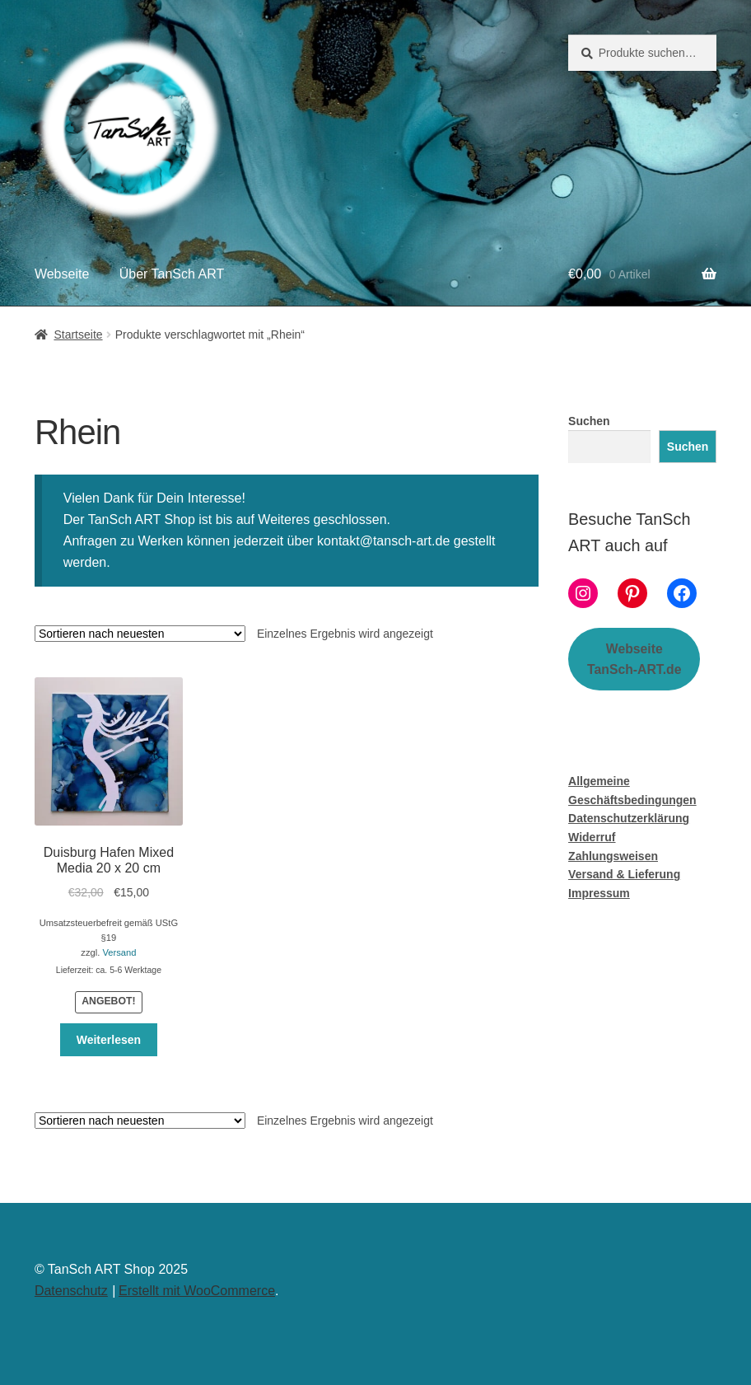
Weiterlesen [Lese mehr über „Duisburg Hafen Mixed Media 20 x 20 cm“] (109, 1039)
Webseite (62, 274)
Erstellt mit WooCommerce (197, 1291)
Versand (119, 952)
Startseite (78, 334)
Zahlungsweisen (613, 856)
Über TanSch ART (171, 274)
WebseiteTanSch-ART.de (634, 659)
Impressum (599, 893)
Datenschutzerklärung (628, 818)
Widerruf (591, 837)
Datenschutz (71, 1291)
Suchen (589, 421)
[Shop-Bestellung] (140, 633)
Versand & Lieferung (624, 874)
